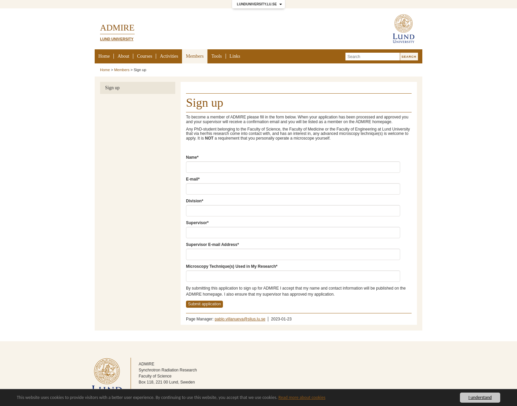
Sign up (112, 87)
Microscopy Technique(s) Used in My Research (232, 266)
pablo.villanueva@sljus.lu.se (240, 319)
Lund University (117, 39)
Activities (169, 56)
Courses (144, 56)
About (123, 56)
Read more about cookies (301, 397)
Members (195, 56)
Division (194, 201)
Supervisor (197, 222)
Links (235, 56)
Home (104, 56)
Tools (216, 56)
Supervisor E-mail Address (212, 244)
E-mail (193, 179)
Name (192, 157)
